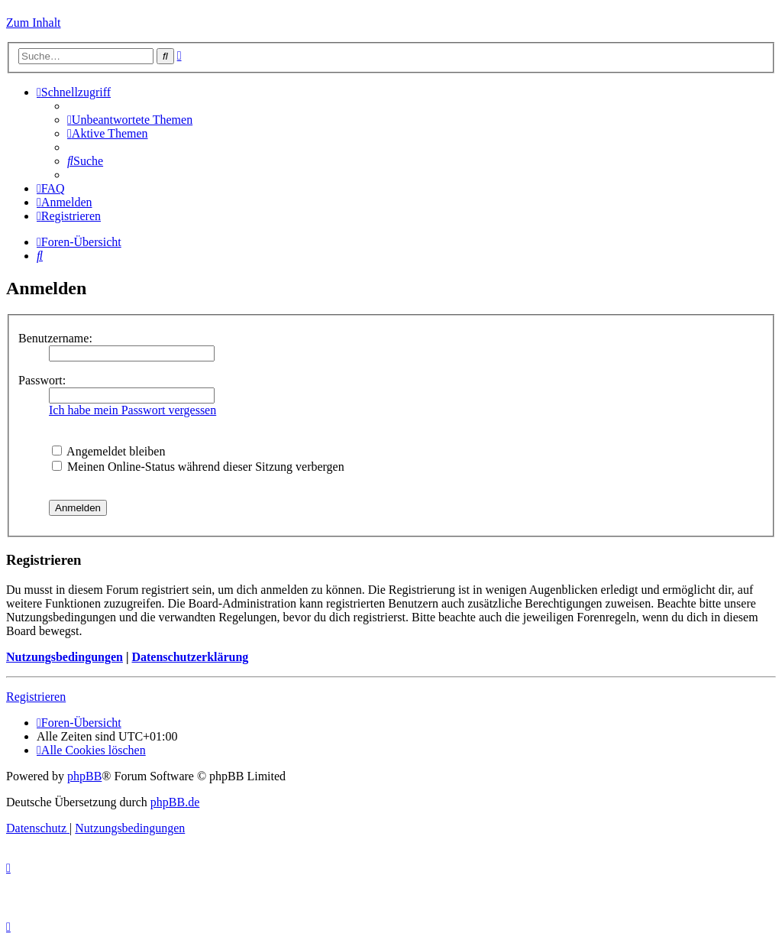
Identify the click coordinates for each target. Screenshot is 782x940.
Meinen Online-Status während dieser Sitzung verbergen (198, 466)
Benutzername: (55, 338)
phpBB (84, 776)
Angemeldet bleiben (108, 451)
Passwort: (42, 380)
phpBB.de (174, 802)
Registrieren (36, 696)
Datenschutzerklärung (189, 656)
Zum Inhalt (33, 22)
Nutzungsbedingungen (64, 656)
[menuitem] (129, 119)
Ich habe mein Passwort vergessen (132, 410)
